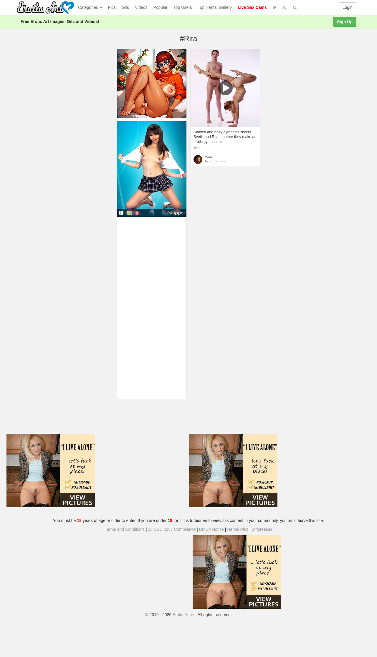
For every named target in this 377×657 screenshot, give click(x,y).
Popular (160, 7)
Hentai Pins (237, 529)
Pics (112, 7)
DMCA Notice (211, 529)
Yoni (208, 157)
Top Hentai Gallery (215, 7)
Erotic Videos (215, 161)
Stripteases (262, 529)
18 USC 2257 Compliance (172, 529)
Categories (90, 7)
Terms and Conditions (125, 529)
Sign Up (345, 21)
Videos (141, 7)
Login (348, 7)
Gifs (125, 7)
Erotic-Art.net (185, 614)
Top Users (182, 7)
